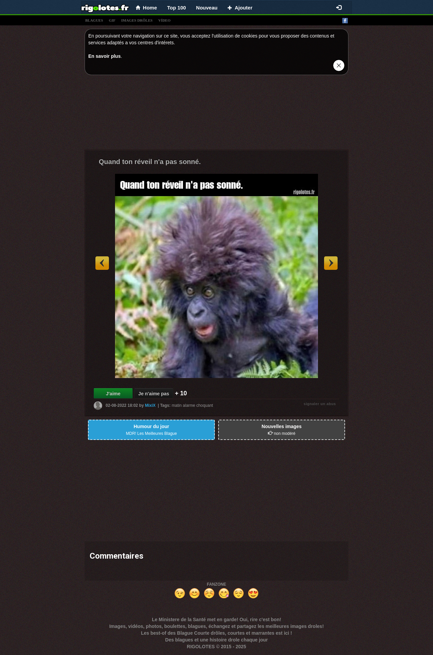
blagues (94, 20)
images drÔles (137, 20)
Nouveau (207, 7)
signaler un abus (320, 404)
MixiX (150, 405)
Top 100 (176, 7)
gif (112, 20)
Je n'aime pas (153, 393)
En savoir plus (104, 56)
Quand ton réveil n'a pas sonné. (150, 161)
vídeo (164, 20)
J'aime (113, 393)
